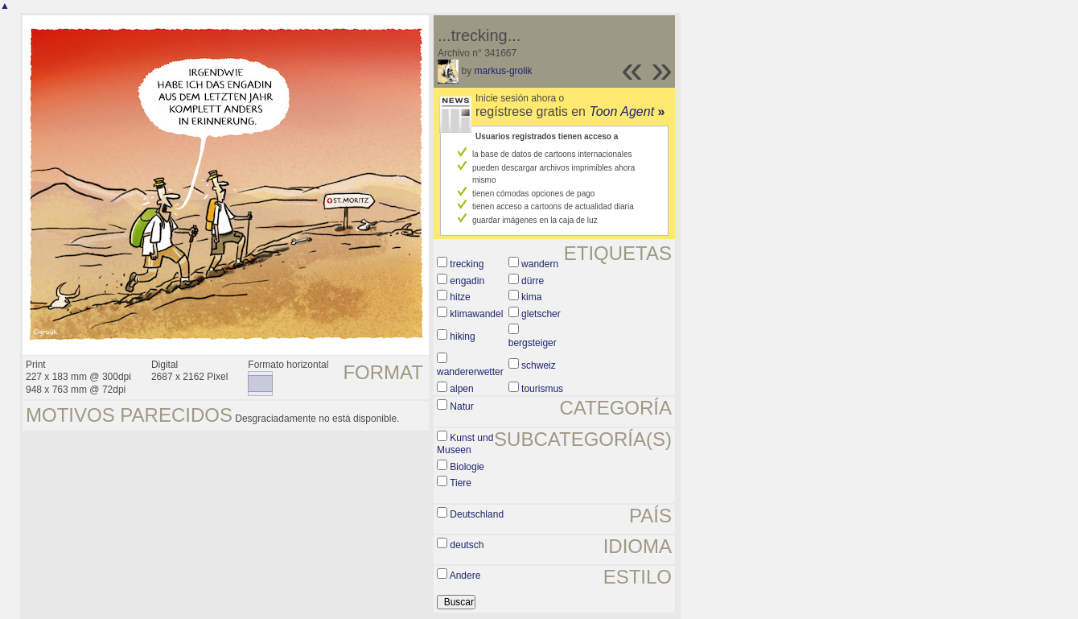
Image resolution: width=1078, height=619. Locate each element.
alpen (461, 388)
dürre (532, 281)
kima (531, 297)
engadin (467, 281)
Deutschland (477, 514)
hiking (462, 336)
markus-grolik (504, 70)
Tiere (460, 483)
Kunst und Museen (465, 444)
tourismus (542, 388)
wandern (539, 264)
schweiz (538, 365)
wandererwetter (470, 372)
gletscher (541, 314)
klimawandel (476, 314)
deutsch (466, 545)
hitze (460, 297)
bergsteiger (532, 343)
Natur (461, 406)
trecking (466, 264)
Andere (465, 575)
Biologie (467, 467)
